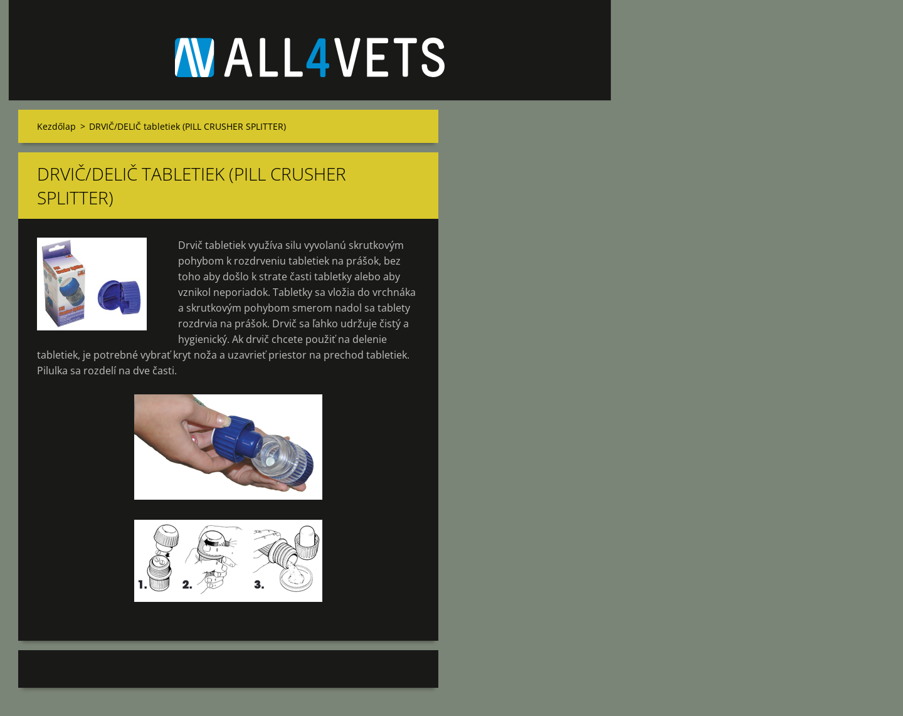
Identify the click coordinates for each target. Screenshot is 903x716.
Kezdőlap (56, 126)
